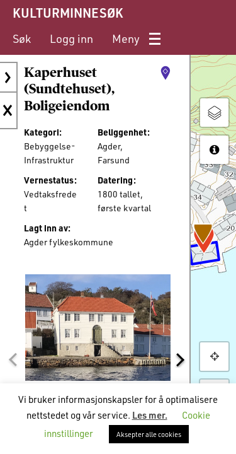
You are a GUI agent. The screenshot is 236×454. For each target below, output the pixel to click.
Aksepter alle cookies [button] (148, 434)
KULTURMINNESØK (68, 12)
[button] (12, 360)
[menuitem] (21, 38)
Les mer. (149, 415)
